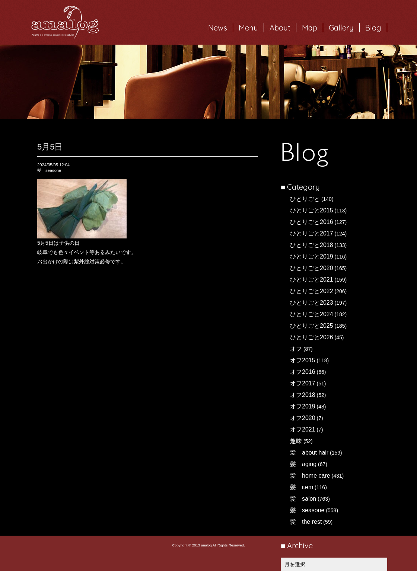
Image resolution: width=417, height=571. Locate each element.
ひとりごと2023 (311, 302)
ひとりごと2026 (311, 337)
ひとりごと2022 (311, 291)
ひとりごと (305, 199)
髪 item (301, 487)
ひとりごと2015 (311, 210)
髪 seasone (307, 510)
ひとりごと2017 (311, 233)
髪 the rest (306, 522)
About (280, 27)
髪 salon (303, 498)
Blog (373, 27)
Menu (248, 27)
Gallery (341, 27)
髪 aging (303, 464)
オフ (296, 349)
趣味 (296, 441)
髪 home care (310, 475)
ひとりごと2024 (311, 314)
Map (309, 27)
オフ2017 (302, 383)
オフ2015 (302, 360)
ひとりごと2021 (311, 279)
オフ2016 (302, 372)
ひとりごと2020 (311, 268)
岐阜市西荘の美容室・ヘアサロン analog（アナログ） (65, 22)
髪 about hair (309, 452)
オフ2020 (302, 418)
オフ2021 (302, 429)
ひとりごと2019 (311, 256)
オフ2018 (302, 395)
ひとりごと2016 (311, 222)
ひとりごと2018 (311, 245)
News (217, 27)
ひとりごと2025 (311, 326)
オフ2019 (302, 406)
